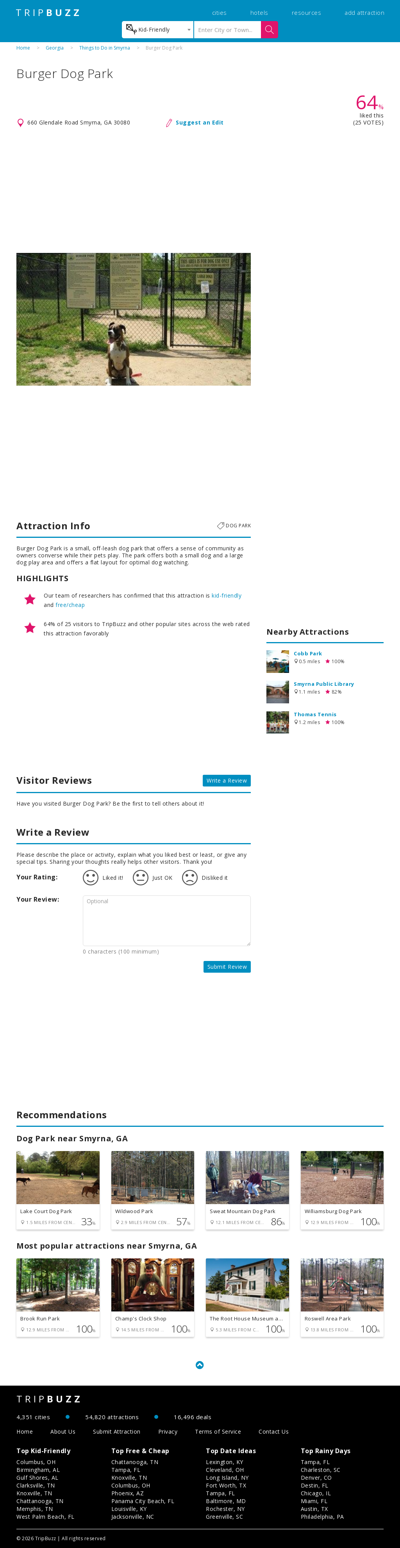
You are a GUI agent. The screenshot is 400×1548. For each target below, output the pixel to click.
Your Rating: (36, 877)
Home (23, 47)
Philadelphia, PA (322, 1516)
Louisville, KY (129, 1508)
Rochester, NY (225, 1508)
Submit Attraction (117, 1431)
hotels (259, 12)
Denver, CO (316, 1477)
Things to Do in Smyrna (104, 47)
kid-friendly (226, 595)
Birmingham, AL (38, 1469)
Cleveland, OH (225, 1469)
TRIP (49, 12)
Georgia (55, 47)
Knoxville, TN (34, 1493)
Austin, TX (314, 1508)
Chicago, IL (316, 1493)
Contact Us (274, 1431)
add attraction (364, 12)
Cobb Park (308, 653)
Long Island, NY (227, 1477)
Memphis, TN (34, 1508)
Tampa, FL (126, 1469)
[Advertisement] (200, 190)
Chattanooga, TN (40, 1501)
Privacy (168, 1431)
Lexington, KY (224, 1462)
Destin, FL (315, 1485)
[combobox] (157, 29)
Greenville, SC (224, 1516)
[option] (133, 319)
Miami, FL (314, 1501)
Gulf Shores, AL (37, 1477)
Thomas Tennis (315, 714)
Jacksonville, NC (132, 1516)
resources (306, 12)
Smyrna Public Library (324, 683)
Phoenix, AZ (127, 1493)
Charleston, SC (321, 1469)
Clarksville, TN (35, 1485)
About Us (62, 1431)
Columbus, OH (35, 1462)
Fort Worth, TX (226, 1485)
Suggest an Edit (200, 122)
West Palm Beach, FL (45, 1516)
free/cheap (70, 605)
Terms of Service (218, 1431)
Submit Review (227, 966)
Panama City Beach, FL (143, 1501)
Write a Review (227, 780)
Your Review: (37, 899)
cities (219, 12)
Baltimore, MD (226, 1501)
